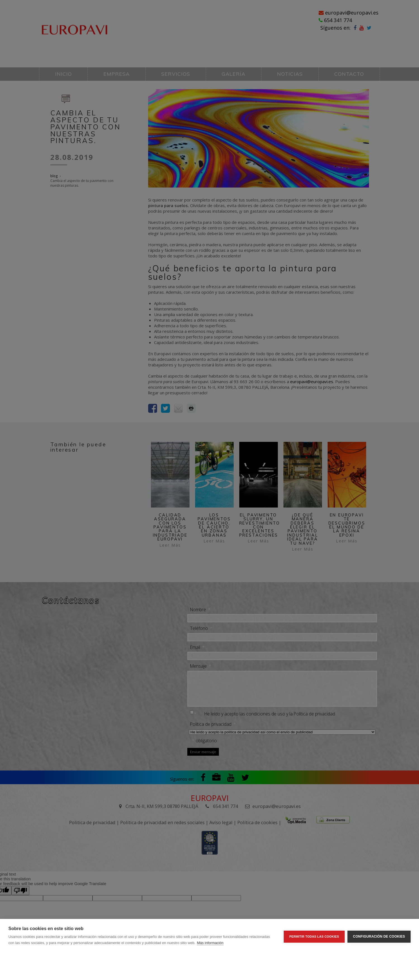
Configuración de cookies (379, 936)
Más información (210, 943)
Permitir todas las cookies (314, 936)
